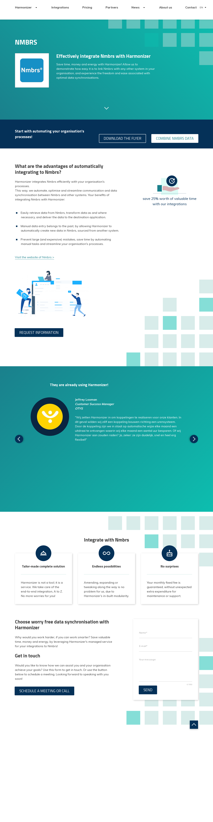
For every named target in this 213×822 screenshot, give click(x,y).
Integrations (60, 7)
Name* (143, 632)
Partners (111, 7)
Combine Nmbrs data (175, 138)
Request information (39, 332)
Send (147, 690)
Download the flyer (122, 138)
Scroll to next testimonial (19, 439)
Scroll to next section (106, 108)
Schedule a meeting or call (44, 691)
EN (201, 7)
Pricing (87, 7)
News (135, 7)
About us (165, 7)
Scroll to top (194, 725)
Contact (191, 7)
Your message (147, 659)
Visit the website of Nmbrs (33, 257)
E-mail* (143, 646)
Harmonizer (23, 7)
